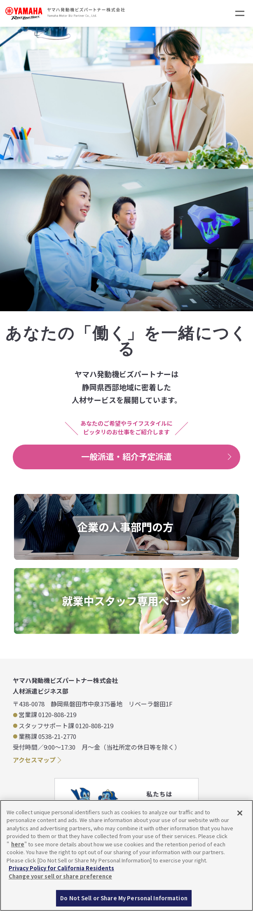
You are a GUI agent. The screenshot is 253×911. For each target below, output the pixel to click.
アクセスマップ (34, 759)
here (17, 844)
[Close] (240, 813)
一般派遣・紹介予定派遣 (126, 456)
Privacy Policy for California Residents (61, 868)
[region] (126, 855)
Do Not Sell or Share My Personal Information (123, 898)
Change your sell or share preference (60, 876)
